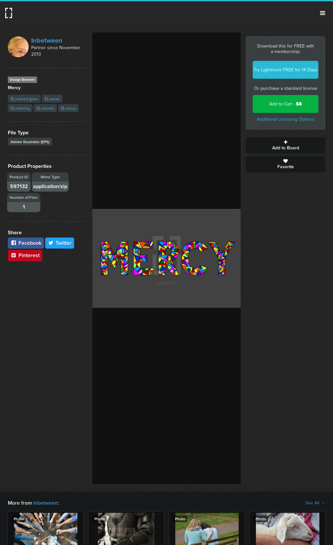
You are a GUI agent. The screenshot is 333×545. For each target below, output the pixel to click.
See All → (315, 503)
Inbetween (46, 40)
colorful (45, 108)
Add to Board (285, 145)
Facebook (25, 243)
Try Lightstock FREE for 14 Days (285, 69)
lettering (20, 108)
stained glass (24, 99)
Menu (322, 13)
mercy (68, 108)
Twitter (60, 243)
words (52, 99)
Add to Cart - (285, 104)
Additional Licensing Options (285, 119)
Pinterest (25, 255)
